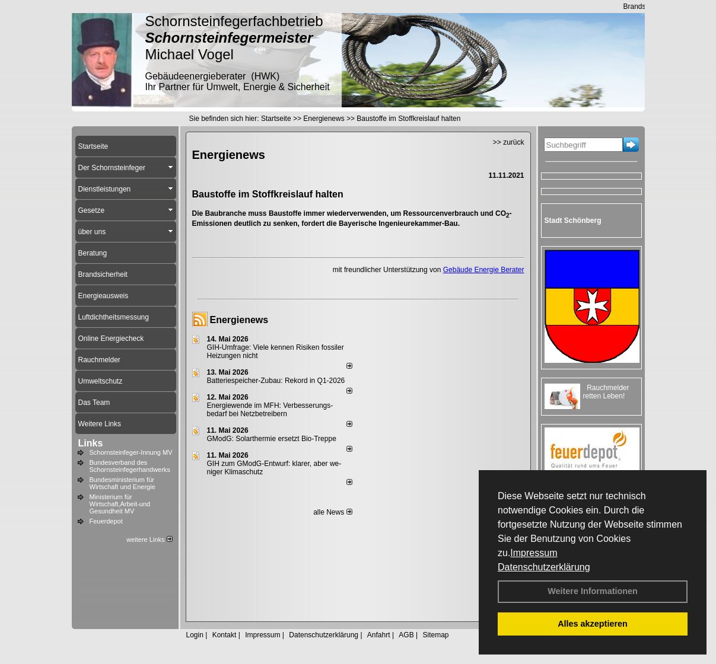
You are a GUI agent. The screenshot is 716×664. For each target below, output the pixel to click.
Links (90, 443)
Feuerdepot (106, 521)
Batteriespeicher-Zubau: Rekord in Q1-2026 (276, 380)
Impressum (533, 553)
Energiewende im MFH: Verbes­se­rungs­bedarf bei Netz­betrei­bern (270, 409)
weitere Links (149, 539)
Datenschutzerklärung (544, 567)
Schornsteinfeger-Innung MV (131, 452)
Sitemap (435, 635)
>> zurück (508, 142)
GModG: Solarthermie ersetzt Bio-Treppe (271, 439)
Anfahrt (378, 635)
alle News (332, 512)
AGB (406, 635)
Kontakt (224, 635)
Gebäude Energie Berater (483, 270)
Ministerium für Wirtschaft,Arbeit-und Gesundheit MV (120, 504)
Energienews (239, 320)
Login (194, 635)
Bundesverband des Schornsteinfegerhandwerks (130, 466)
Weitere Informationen (593, 591)
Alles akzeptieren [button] (593, 623)
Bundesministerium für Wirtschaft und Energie (122, 483)
